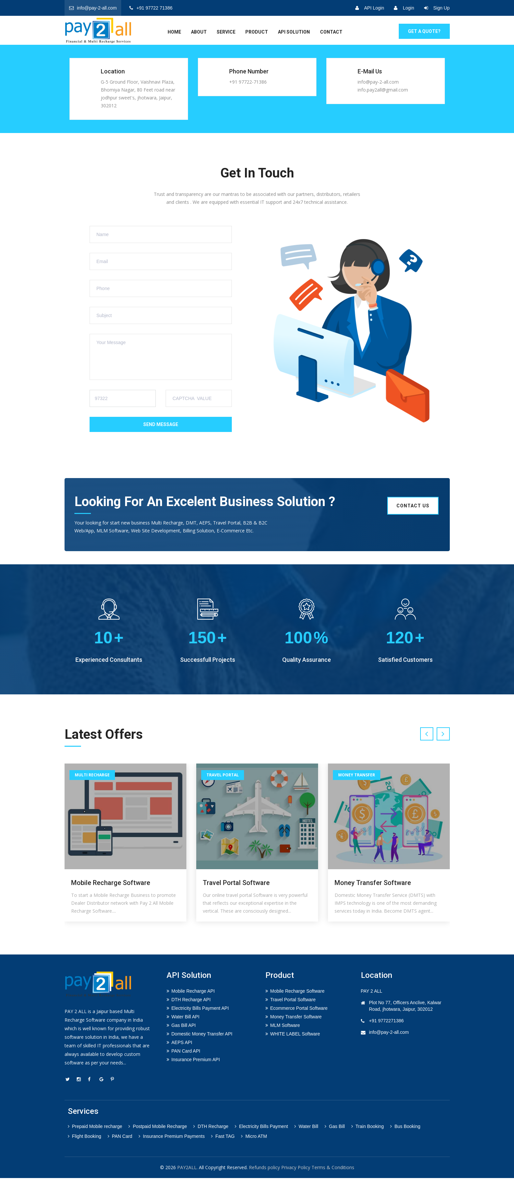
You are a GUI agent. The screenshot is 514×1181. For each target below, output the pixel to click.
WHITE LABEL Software (295, 1036)
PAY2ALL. (187, 1170)
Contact (331, 32)
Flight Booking (84, 1139)
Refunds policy (264, 1170)
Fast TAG (223, 1139)
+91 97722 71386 (150, 8)
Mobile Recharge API (193, 994)
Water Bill (306, 1129)
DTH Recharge (210, 1129)
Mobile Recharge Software (110, 885)
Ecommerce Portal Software (299, 1011)
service (226, 32)
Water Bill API (186, 1019)
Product (256, 32)
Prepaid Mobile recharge (95, 1129)
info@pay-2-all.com (93, 8)
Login (404, 8)
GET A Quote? (424, 31)
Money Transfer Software (373, 885)
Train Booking (367, 1129)
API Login (369, 8)
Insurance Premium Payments (172, 1139)
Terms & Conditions (332, 1170)
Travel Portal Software (236, 885)
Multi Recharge (92, 778)
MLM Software (285, 1028)
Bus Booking (405, 1129)
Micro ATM (254, 1139)
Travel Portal (222, 778)
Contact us (412, 505)
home (174, 32)
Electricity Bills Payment (261, 1129)
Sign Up (437, 8)
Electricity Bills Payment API (200, 1011)
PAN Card (120, 1139)
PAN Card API (186, 1054)
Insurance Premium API (196, 1062)
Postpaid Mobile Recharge (157, 1129)
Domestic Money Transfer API (202, 1036)
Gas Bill (335, 1129)
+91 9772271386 (386, 1023)
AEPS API (182, 1045)
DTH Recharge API (191, 1002)
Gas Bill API (184, 1028)
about (199, 32)
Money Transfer (356, 778)
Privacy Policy (295, 1170)
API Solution (294, 32)
